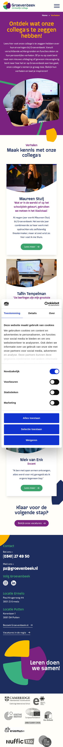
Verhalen (55, 15)
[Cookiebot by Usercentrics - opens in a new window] (45, 304)
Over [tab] (52, 313)
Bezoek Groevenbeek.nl (18, 625)
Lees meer (31, 246)
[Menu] (57, 6)
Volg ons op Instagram (5, 582)
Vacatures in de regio (16, 632)
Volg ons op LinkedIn (13, 582)
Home (45, 15)
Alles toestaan (31, 418)
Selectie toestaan (31, 429)
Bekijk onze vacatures (32, 523)
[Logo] (19, 5)
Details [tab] (32, 313)
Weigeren (31, 440)
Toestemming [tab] (12, 313)
